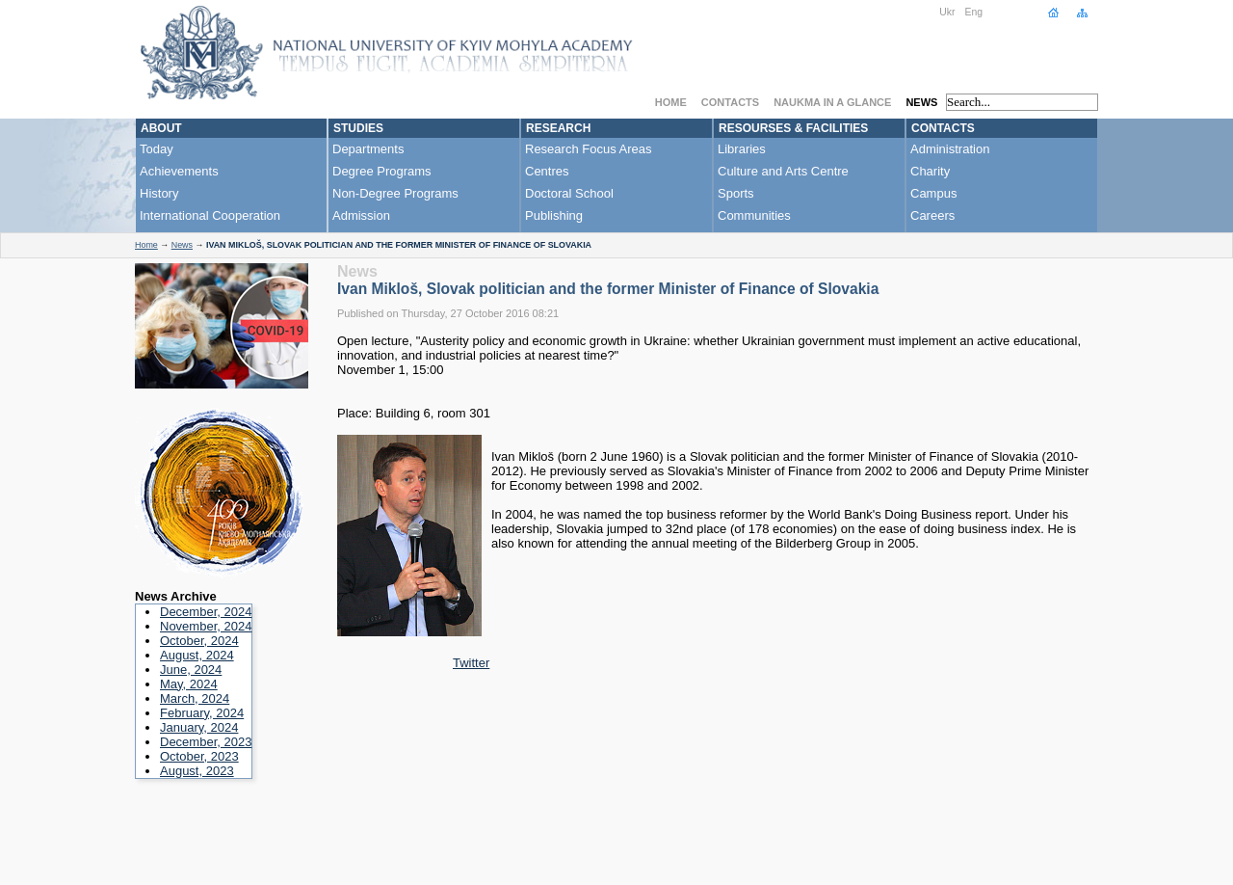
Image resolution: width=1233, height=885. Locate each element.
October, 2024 (199, 640)
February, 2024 (202, 713)
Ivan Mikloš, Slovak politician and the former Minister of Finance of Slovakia (608, 289)
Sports (736, 193)
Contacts (730, 102)
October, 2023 (199, 756)
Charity (930, 171)
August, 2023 (197, 771)
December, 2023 (205, 742)
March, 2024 (194, 698)
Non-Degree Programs (395, 193)
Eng (974, 12)
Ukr (947, 12)
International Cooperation (210, 215)
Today (156, 149)
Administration (949, 149)
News (921, 102)
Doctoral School (569, 193)
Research (558, 128)
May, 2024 (189, 684)
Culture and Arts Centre (783, 171)
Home (671, 102)
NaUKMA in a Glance (832, 102)
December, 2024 (205, 611)
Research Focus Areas (588, 149)
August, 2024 (197, 655)
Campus (933, 193)
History (159, 193)
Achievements (179, 171)
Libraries (742, 149)
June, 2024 (191, 669)
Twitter (471, 663)
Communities (754, 215)
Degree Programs (382, 171)
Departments (368, 149)
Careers (932, 215)
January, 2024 (199, 727)
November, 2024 (205, 626)
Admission (361, 215)
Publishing (554, 215)
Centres (547, 171)
